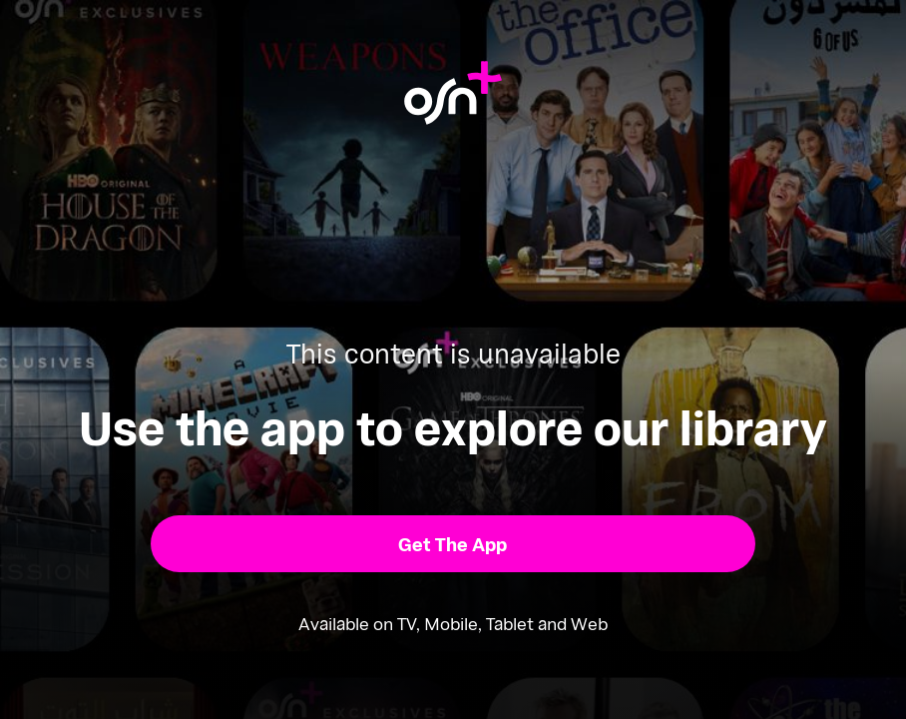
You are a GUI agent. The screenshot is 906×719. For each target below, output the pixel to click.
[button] (453, 543)
